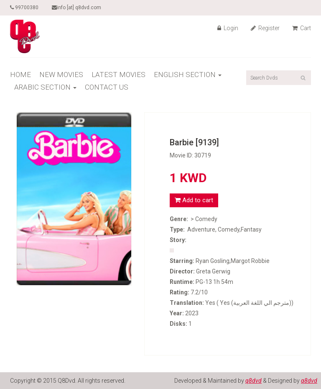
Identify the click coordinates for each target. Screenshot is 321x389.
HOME (20, 74)
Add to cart (194, 200)
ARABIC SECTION (45, 87)
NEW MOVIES (61, 74)
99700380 (24, 7)
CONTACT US (106, 87)
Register (265, 28)
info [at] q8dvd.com (76, 7)
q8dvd (253, 380)
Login (227, 28)
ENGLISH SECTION (188, 74)
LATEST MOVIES (118, 74)
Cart (301, 28)
